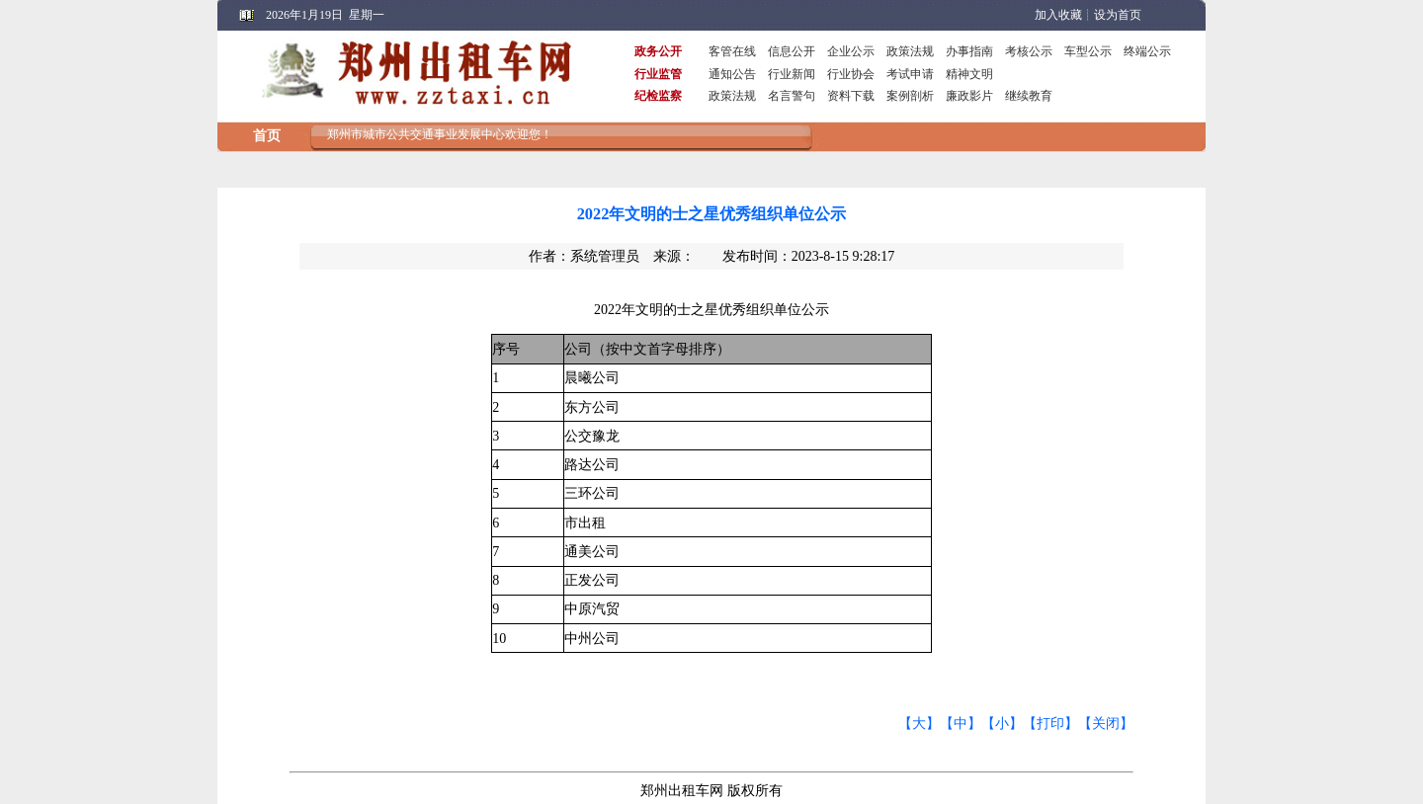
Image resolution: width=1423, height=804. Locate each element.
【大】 (919, 723)
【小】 (1002, 723)
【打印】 (1050, 723)
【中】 (960, 723)
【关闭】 (1105, 723)
